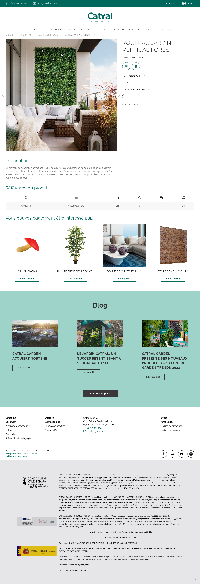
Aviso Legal (166, 422)
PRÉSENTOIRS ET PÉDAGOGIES (127, 29)
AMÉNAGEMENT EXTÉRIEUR (62, 29)
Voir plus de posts (100, 393)
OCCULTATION (37, 29)
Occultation (11, 434)
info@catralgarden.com (47, 3)
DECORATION (87, 29)
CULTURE (104, 29)
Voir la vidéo (130, 104)
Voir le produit (27, 278)
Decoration (11, 422)
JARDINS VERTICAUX (48, 35)
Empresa (49, 417)
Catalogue (11, 417)
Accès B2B (170, 3)
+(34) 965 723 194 (16, 3)
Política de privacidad (171, 426)
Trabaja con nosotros (54, 426)
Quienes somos (52, 422)
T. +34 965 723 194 (92, 428)
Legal (164, 417)
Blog (161, 29)
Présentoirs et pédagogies (18, 438)
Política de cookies (170, 430)
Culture (9, 430)
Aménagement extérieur (18, 426)
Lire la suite (24, 367)
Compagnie (150, 29)
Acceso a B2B (51, 430)
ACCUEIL (10, 35)
